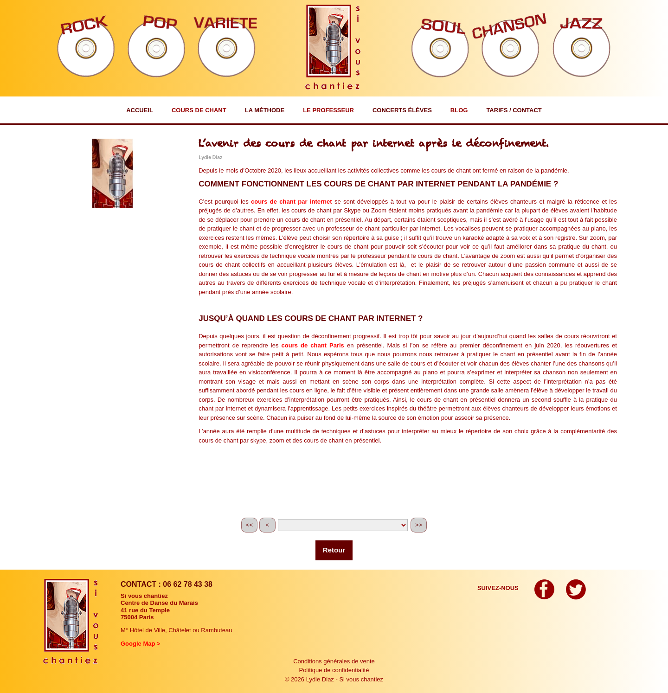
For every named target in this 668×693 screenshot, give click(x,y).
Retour (334, 550)
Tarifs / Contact (513, 110)
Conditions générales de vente (334, 661)
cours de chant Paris (313, 345)
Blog (459, 110)
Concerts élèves (402, 110)
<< (249, 524)
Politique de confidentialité (334, 670)
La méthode (264, 110)
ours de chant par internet (293, 201)
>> (418, 524)
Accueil (139, 110)
